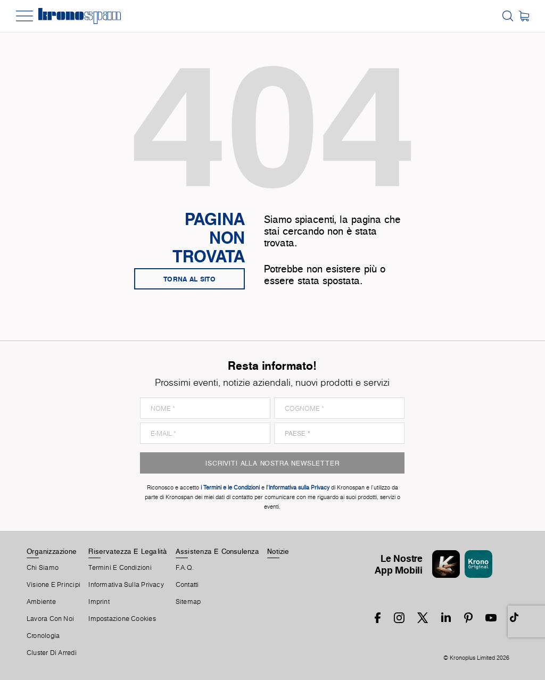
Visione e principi (53, 585)
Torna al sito (189, 279)
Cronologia (43, 636)
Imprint (99, 602)
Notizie (278, 551)
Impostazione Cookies (121, 619)
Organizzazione (52, 551)
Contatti (187, 585)
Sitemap (188, 602)
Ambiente (41, 602)
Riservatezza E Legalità (127, 551)
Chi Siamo (43, 567)
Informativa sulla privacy (126, 585)
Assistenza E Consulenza (217, 551)
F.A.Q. (185, 567)
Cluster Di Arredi (52, 653)
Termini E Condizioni (119, 567)
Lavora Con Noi (50, 619)
